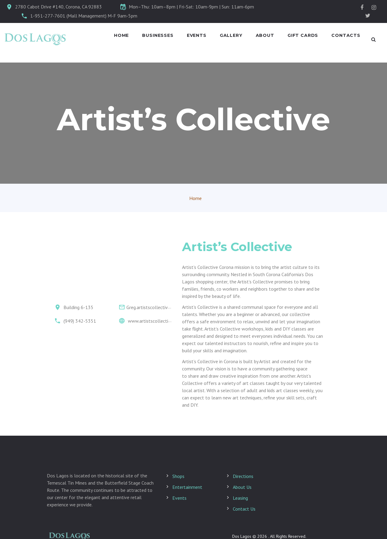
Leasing (240, 498)
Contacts (345, 35)
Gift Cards (303, 35)
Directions (243, 476)
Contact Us (244, 509)
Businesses (157, 35)
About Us (242, 487)
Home (121, 35)
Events (197, 35)
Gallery (231, 35)
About (265, 35)
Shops (178, 476)
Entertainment (187, 487)
